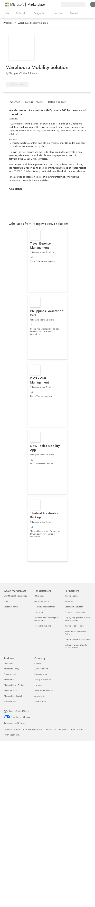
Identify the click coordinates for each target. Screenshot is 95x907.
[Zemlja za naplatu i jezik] (73, 4)
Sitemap (8, 729)
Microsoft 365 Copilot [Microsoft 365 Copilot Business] (13, 696)
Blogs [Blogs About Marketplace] (6, 601)
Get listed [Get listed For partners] (69, 601)
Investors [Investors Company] (38, 685)
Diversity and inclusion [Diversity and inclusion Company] (43, 690)
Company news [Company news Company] (40, 674)
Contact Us (19, 729)
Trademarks (63, 729)
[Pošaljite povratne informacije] (46, 4)
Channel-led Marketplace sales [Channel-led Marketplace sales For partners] (77, 639)
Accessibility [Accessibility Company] (39, 696)
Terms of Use (50, 729)
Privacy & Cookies (34, 729)
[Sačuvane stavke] (54, 4)
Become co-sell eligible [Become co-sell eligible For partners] (74, 625)
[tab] (16, 101)
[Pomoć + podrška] (50, 4)
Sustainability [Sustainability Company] (40, 701)
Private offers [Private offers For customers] (39, 612)
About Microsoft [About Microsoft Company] (41, 668)
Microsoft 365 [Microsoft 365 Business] (9, 679)
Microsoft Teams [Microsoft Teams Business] (11, 690)
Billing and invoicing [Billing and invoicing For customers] (42, 625)
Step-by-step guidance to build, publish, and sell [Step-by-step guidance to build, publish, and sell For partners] (77, 619)
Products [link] (8, 22)
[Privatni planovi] (58, 4)
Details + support (57, 101)
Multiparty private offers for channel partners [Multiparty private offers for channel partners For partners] (76, 646)
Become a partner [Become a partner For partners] (72, 596)
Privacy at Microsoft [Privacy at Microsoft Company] (42, 679)
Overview (15, 101)
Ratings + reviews (34, 101)
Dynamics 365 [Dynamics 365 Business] (10, 674)
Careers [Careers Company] (37, 663)
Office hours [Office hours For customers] (39, 596)
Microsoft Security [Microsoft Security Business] (11, 668)
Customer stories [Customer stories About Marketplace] (11, 606)
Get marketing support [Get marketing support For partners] (74, 606)
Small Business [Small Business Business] (10, 701)
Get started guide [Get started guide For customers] (41, 601)
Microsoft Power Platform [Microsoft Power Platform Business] (14, 685)
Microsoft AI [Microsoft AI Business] (9, 663)
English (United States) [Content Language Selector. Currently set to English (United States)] (19, 711)
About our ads (77, 729)
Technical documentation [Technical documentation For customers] (44, 606)
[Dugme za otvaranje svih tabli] (6, 13)
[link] (47, 259)
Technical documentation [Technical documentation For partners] (75, 612)
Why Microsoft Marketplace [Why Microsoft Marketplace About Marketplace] (15, 596)
